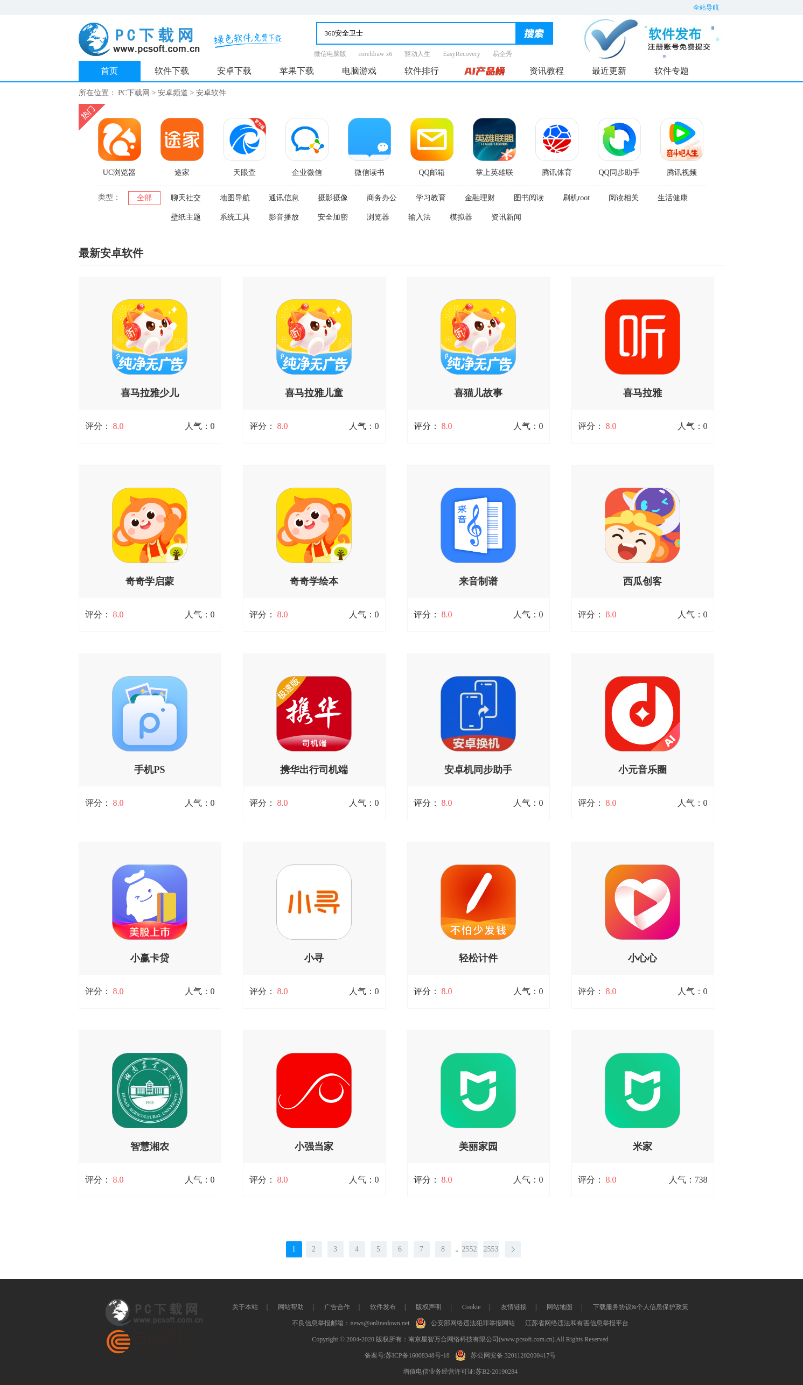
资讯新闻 (506, 217)
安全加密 (333, 217)
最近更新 (609, 70)
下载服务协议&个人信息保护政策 (640, 1307)
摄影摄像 (333, 198)
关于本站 (245, 1307)
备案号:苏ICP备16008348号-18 (407, 1355)
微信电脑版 (330, 54)
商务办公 (382, 198)
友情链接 (514, 1307)
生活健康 (673, 198)
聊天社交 (186, 198)
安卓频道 (173, 93)
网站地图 (559, 1307)
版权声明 (429, 1307)
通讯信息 (284, 198)
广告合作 (337, 1307)
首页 (109, 70)
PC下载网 (134, 93)
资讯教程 (546, 70)
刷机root (576, 198)
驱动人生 (417, 54)
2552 (469, 1249)
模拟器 (461, 217)
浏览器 (378, 217)
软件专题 (671, 70)
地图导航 (235, 198)
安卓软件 (211, 93)
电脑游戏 (359, 70)
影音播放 (284, 217)
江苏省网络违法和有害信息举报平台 (577, 1323)
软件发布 (383, 1307)
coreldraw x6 (376, 54)
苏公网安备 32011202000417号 (508, 1354)
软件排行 (421, 70)
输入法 (419, 217)
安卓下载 (234, 70)
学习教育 (431, 198)
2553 (491, 1249)
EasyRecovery (461, 54)
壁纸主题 (186, 217)
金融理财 (480, 198)
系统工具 (235, 217)
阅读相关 (624, 198)
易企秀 (502, 54)
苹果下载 (297, 70)
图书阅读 (529, 198)
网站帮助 (291, 1307)
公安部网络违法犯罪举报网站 (467, 1322)
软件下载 (172, 70)
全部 (144, 198)
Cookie (471, 1307)
